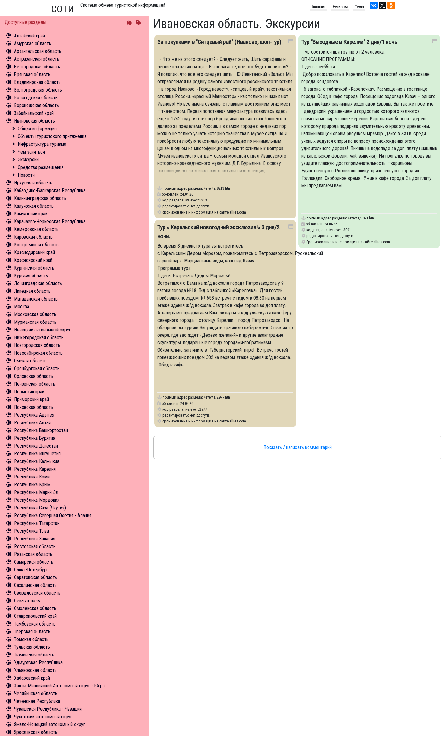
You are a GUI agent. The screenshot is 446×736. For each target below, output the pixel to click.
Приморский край (31, 399)
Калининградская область (40, 198)
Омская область (30, 361)
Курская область (31, 276)
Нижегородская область (38, 337)
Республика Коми (32, 477)
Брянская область (32, 74)
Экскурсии (28, 159)
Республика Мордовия (36, 500)
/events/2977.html (218, 397)
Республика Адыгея (34, 415)
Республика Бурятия (34, 438)
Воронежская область (36, 105)
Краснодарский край (34, 252)
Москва (21, 307)
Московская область (35, 314)
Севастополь (27, 601)
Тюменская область (34, 655)
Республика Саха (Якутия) (40, 508)
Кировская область (33, 237)
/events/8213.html (218, 188)
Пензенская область (34, 384)
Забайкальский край (34, 113)
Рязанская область (33, 554)
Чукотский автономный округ (43, 717)
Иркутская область (33, 183)
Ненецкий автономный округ (42, 330)
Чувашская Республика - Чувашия (48, 709)
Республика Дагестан (36, 446)
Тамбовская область (34, 624)
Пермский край (29, 392)
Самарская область (33, 562)
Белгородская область (37, 67)
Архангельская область (37, 51)
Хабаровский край (32, 678)
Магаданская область (36, 299)
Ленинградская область (38, 283)
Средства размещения (40, 167)
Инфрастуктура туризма (42, 144)
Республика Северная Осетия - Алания (52, 515)
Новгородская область (37, 345)
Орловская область (33, 376)
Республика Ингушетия (37, 454)
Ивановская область (34, 121)
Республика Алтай (32, 423)
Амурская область (32, 43)
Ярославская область (35, 732)
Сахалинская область (35, 585)
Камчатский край (30, 214)
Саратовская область (35, 577)
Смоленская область (35, 608)
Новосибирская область (38, 353)
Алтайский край (29, 36)
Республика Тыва (31, 531)
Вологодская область (36, 98)
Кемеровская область (36, 229)
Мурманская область (35, 322)
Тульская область (32, 647)
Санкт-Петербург (31, 570)
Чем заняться (31, 152)
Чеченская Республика (37, 701)
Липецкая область (32, 291)
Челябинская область (35, 693)
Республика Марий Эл (36, 492)
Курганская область (34, 268)
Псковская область (33, 407)
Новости (26, 175)
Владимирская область (37, 82)
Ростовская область (34, 546)
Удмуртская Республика (38, 662)
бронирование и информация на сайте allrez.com (204, 212)
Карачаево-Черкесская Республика (49, 221)
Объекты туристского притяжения (52, 136)
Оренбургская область (36, 368)
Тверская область (32, 631)
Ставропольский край (35, 616)
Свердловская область (37, 593)
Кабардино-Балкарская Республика (49, 190)
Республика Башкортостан (41, 430)
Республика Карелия (35, 469)
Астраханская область (36, 59)
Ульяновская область (35, 670)
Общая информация (37, 129)
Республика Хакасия (34, 539)
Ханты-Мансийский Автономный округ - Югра (59, 686)
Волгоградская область (38, 90)
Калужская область (34, 206)
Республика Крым (32, 484)
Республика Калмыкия (36, 461)
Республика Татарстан (36, 523)
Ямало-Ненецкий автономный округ (49, 724)
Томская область (31, 639)
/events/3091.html (362, 218)
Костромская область (36, 245)
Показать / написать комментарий (297, 447)
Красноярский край (33, 260)
